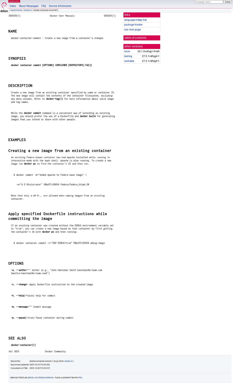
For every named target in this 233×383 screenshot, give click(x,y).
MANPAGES (14, 1)
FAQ (43, 5)
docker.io (28, 10)
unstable (129, 61)
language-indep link (135, 19)
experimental (16, 10)
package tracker (133, 24)
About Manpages (28, 5)
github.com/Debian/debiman (41, 377)
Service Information (60, 5)
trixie (127, 51)
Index (13, 5)
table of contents (135, 37)
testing (128, 56)
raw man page (132, 29)
